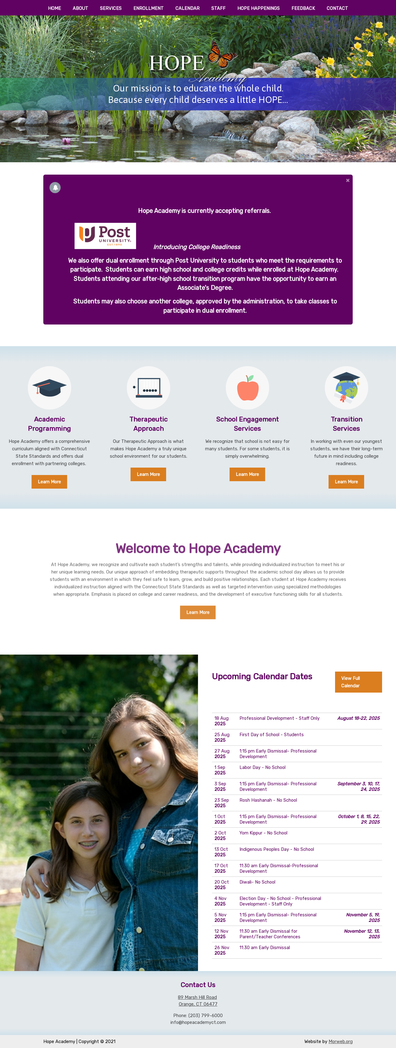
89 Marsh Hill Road (197, 997)
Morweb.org (341, 1041)
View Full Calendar (350, 682)
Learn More (49, 482)
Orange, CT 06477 (198, 1004)
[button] (348, 180)
